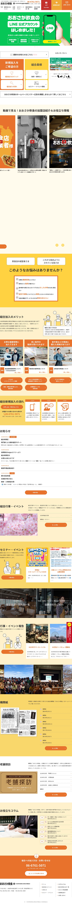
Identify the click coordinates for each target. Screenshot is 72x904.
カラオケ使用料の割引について (59, 380)
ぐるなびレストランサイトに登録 (10, 380)
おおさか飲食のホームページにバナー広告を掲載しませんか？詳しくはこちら (35, 94)
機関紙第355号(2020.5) (47, 741)
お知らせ (14, 8)
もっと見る (55, 525)
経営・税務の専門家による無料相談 (11, 387)
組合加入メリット (47, 887)
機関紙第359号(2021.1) (47, 716)
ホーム (44, 884)
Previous (56, 245)
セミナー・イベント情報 (37, 84)
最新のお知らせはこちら (23, 54)
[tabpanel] (36, 29)
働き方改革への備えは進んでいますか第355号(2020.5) (58, 836)
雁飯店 (42, 789)
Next (62, 245)
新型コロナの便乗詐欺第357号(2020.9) (53, 827)
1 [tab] (35, 47)
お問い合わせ (61, 895)
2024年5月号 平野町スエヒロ (48, 773)
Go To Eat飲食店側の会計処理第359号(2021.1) (56, 822)
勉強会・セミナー (45, 519)
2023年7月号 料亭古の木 (47, 781)
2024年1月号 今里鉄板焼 (47, 777)
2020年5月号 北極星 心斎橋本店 (49, 785)
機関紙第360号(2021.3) (47, 710)
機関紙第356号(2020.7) (47, 735)
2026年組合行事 (44, 515)
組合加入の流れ (12, 84)
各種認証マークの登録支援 (35, 387)
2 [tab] (37, 47)
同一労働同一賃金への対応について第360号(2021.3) (57, 817)
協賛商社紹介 (56, 3)
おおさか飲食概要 (37, 8)
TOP (2, 7)
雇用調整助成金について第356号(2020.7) (54, 832)
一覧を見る (35, 492)
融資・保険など (36, 74)
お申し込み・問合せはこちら (11, 407)
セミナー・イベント (47, 892)
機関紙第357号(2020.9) (47, 729)
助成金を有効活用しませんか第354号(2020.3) (55, 841)
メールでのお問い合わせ (36, 873)
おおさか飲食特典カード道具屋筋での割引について (35, 380)
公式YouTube (46, 4)
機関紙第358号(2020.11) (47, 723)
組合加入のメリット (12, 74)
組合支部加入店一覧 (63, 887)
